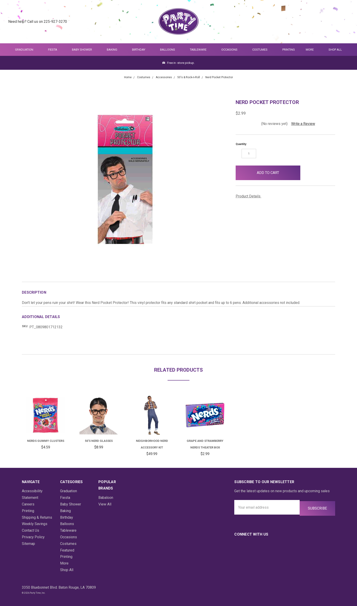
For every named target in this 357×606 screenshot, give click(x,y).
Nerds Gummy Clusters (45, 441)
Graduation (26, 49)
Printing (288, 49)
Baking (114, 49)
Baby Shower (84, 49)
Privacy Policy (33, 537)
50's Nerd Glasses (99, 441)
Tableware (200, 49)
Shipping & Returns (37, 517)
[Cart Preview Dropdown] (346, 22)
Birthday (140, 49)
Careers (28, 504)
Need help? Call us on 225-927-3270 (37, 21)
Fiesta (54, 49)
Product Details (250, 196)
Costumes (261, 49)
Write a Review (303, 124)
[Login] (335, 22)
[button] (307, 173)
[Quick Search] (324, 22)
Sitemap (28, 543)
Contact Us (30, 530)
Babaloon (105, 497)
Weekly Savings (34, 524)
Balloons (169, 49)
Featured (67, 550)
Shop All (335, 49)
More (309, 49)
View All (104, 504)
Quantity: (241, 144)
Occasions (231, 49)
